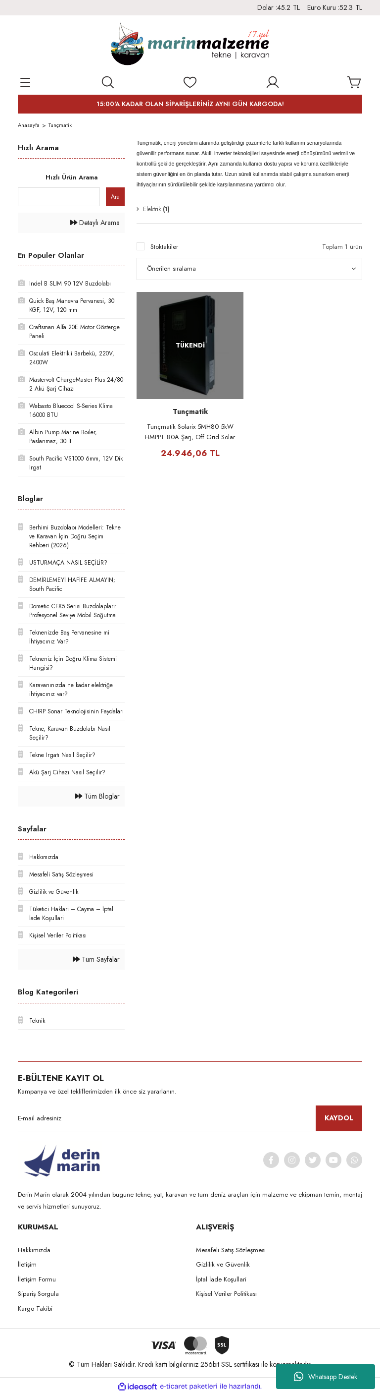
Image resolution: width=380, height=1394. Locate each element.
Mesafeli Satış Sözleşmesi (231, 1250)
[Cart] (354, 82)
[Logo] (190, 45)
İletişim (27, 1264)
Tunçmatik (60, 125)
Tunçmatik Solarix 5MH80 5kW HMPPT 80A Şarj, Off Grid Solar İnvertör (190, 432)
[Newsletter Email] (190, 1118)
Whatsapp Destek (325, 1376)
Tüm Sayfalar (96, 959)
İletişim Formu (37, 1279)
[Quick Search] (59, 196)
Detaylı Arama (95, 223)
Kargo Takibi (35, 1308)
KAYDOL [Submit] (339, 1118)
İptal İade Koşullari (221, 1279)
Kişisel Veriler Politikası (226, 1293)
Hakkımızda (34, 1250)
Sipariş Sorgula (38, 1293)
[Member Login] (272, 82)
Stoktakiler (164, 246)
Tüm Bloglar (97, 796)
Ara (115, 196)
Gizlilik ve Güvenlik (223, 1264)
